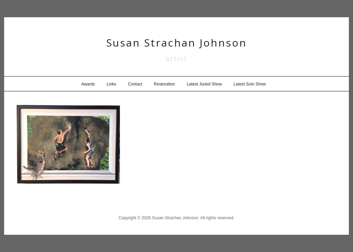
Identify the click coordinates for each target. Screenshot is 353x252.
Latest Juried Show (204, 84)
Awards (88, 84)
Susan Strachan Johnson (176, 43)
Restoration (164, 84)
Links (111, 84)
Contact (135, 84)
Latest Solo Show (250, 84)
